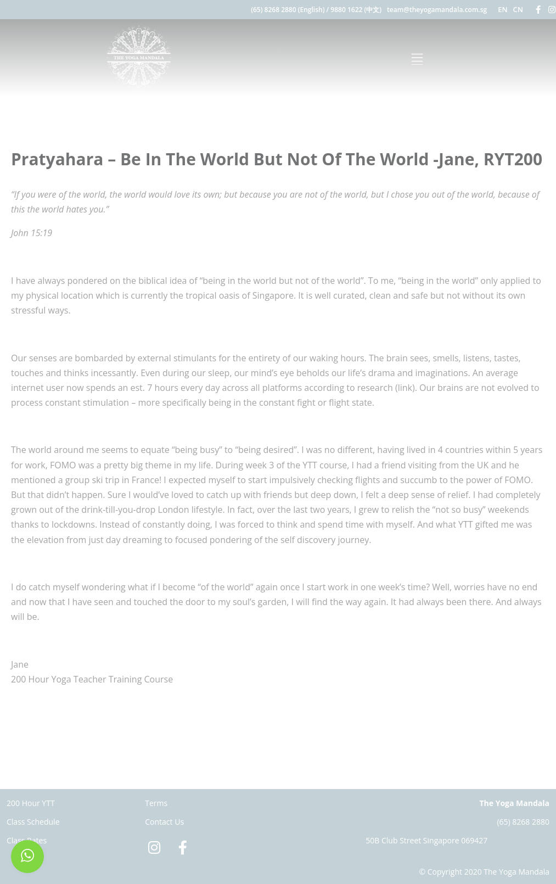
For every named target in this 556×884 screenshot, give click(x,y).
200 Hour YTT (31, 803)
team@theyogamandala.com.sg (437, 9)
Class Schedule (33, 821)
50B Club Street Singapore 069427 (426, 840)
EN (502, 9)
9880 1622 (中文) (355, 9)
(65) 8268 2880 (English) (287, 9)
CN (518, 9)
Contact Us (164, 821)
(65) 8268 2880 (523, 821)
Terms (156, 803)
